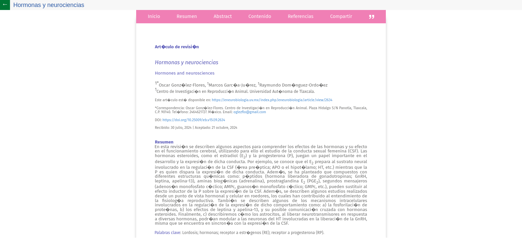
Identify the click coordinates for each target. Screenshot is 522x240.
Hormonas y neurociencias (48, 5)
